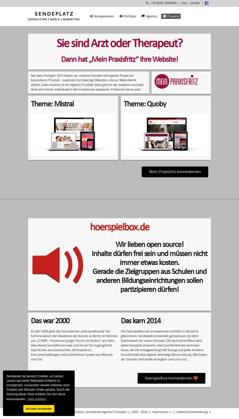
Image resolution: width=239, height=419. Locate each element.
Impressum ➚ (162, 412)
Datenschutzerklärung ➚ (193, 412)
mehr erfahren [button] (37, 399)
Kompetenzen (102, 16)
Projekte (171, 16)
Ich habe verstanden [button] (39, 408)
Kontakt (195, 3)
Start (184, 3)
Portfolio (127, 16)
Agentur (149, 16)
